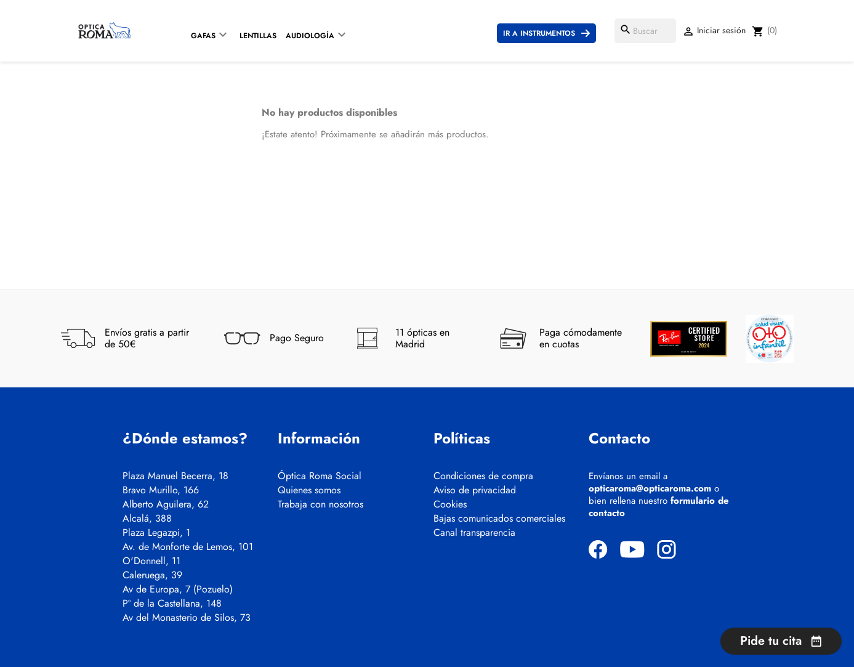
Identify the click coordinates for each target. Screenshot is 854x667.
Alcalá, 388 (147, 518)
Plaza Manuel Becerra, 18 (175, 476)
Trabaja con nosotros (320, 504)
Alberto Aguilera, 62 (166, 504)
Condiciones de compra (483, 476)
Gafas (203, 35)
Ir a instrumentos (539, 33)
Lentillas (258, 35)
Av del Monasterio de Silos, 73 (187, 618)
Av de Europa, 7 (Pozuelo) (178, 589)
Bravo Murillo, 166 (161, 490)
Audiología (310, 35)
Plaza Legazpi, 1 (156, 533)
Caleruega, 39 (152, 575)
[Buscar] (645, 30)
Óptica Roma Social (319, 476)
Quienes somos (309, 490)
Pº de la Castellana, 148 (172, 603)
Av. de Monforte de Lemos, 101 (188, 547)
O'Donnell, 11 (151, 561)
